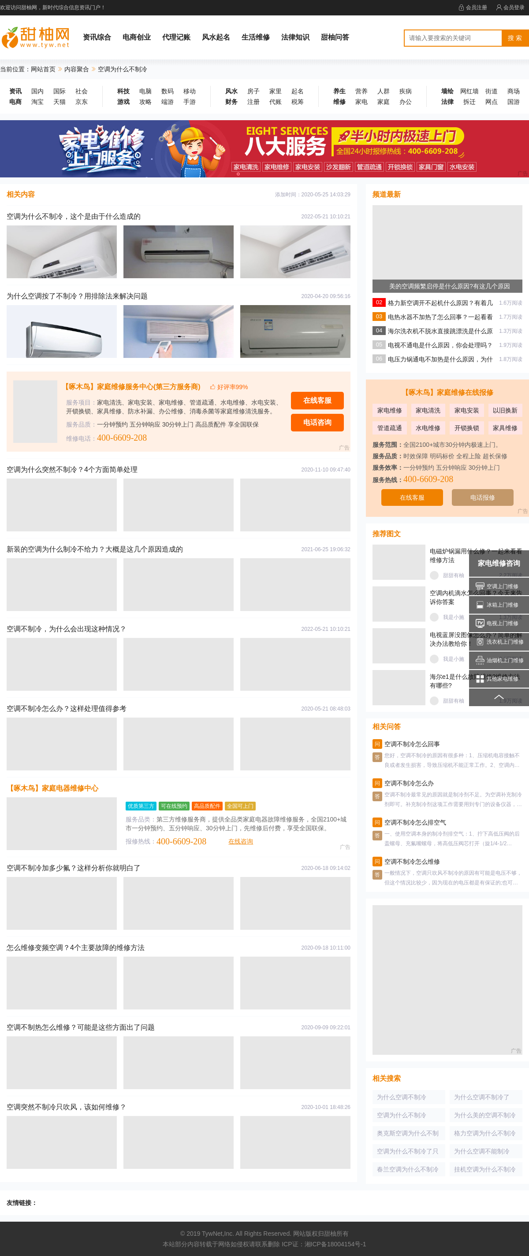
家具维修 (505, 427)
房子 (253, 91)
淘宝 (37, 101)
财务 (231, 101)
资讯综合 (97, 37)
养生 (339, 91)
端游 (167, 101)
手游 (189, 101)
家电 (361, 101)
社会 (81, 91)
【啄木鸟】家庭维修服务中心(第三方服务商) (131, 386)
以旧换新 (505, 410)
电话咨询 (317, 422)
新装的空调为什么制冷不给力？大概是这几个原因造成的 (95, 549)
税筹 (297, 101)
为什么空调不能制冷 (482, 1151)
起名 (297, 91)
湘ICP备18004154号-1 (335, 1244)
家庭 (383, 101)
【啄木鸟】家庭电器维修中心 (52, 788)
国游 (513, 101)
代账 (275, 101)
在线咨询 (240, 841)
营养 (361, 91)
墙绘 (447, 91)
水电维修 (428, 427)
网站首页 (43, 69)
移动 (189, 91)
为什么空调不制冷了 (482, 1097)
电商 (15, 101)
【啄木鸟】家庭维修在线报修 (447, 392)
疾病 (405, 91)
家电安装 (466, 410)
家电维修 (389, 410)
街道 (491, 91)
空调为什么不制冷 (401, 1115)
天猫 (59, 101)
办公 (405, 101)
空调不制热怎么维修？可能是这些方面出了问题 (81, 1027)
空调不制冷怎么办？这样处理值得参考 (67, 708)
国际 (59, 91)
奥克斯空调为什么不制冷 (408, 1135)
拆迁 (469, 101)
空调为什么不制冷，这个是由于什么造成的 (74, 216)
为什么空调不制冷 (401, 1097)
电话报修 (482, 497)
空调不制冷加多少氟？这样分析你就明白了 (74, 868)
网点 (491, 101)
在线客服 (317, 400)
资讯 (15, 91)
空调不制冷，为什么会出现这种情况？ (67, 629)
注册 (253, 101)
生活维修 (256, 37)
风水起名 (216, 37)
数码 (167, 91)
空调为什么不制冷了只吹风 (408, 1153)
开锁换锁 (466, 427)
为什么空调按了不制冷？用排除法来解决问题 (77, 296)
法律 (447, 101)
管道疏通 (389, 427)
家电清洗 (428, 410)
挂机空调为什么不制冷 (485, 1169)
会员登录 (510, 7)
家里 (275, 91)
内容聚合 (76, 69)
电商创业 (137, 37)
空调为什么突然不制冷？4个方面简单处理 (72, 469)
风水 (231, 91)
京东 (81, 101)
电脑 (145, 91)
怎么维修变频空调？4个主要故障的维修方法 (76, 947)
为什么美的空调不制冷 (485, 1115)
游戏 (123, 101)
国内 (37, 91)
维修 (339, 101)
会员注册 (472, 7)
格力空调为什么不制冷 (485, 1133)
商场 (513, 91)
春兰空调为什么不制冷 (408, 1169)
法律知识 (295, 37)
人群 (383, 91)
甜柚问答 (335, 37)
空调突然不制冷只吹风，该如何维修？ (67, 1107)
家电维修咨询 (499, 563)
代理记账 (176, 37)
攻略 (145, 101)
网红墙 (469, 91)
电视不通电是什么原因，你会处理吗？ (440, 345)
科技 (123, 91)
